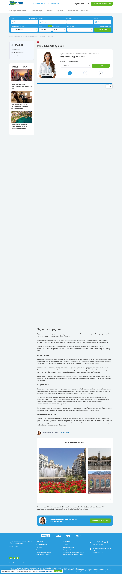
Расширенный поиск (105, 26)
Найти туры (103, 29)
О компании (39, 542)
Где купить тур (53, 4)
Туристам (60, 11)
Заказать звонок (39, 4)
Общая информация (17, 52)
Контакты (84, 11)
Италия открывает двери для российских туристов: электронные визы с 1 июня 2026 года (21, 85)
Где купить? (67, 550)
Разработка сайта (15, 563)
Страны (65, 544)
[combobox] (30, 18)
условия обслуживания (67, 568)
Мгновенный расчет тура (100, 520)
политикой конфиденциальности (43, 571)
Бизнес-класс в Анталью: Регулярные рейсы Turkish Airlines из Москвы (19, 106)
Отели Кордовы (16, 49)
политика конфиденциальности (50, 568)
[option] (74, 470)
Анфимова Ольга (64, 433)
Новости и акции (41, 544)
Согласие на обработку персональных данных (43, 553)
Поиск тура (49, 11)
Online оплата (73, 11)
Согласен (58, 571)
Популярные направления (18, 11)
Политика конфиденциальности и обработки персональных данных (73, 553)
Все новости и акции (17, 132)
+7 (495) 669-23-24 (81, 4)
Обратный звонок (99, 544)
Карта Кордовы (16, 55)
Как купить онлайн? (69, 547)
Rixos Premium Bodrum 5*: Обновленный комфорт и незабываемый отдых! (19, 126)
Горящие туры (37, 11)
